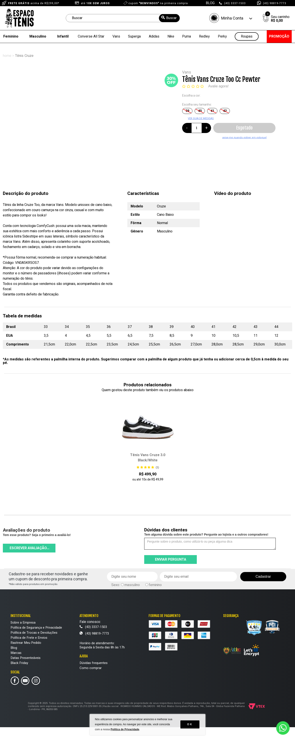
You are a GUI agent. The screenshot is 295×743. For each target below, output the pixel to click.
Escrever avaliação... (29, 548)
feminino (155, 585)
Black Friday (19, 662)
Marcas (16, 652)
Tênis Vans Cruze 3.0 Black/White (147, 457)
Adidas (154, 36)
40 (200, 111)
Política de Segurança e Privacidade (36, 627)
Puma (186, 36)
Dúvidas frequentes (94, 662)
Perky (222, 36)
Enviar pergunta (170, 559)
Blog (14, 647)
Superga (134, 36)
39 (187, 111)
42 (225, 111)
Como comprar (91, 668)
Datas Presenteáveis (26, 657)
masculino (132, 585)
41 (212, 111)
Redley (204, 36)
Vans (116, 36)
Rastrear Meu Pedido (26, 642)
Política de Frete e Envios (29, 637)
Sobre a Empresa (23, 622)
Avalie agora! (218, 86)
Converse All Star (91, 36)
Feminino (10, 36)
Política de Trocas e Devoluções (34, 632)
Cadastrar (263, 576)
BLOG (210, 3)
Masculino (37, 36)
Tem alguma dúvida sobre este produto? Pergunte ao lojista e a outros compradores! (206, 534)
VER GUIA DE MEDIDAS (201, 118)
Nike (170, 36)
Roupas (246, 36)
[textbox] (123, 18)
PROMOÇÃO (279, 36)
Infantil (63, 36)
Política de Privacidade (125, 729)
